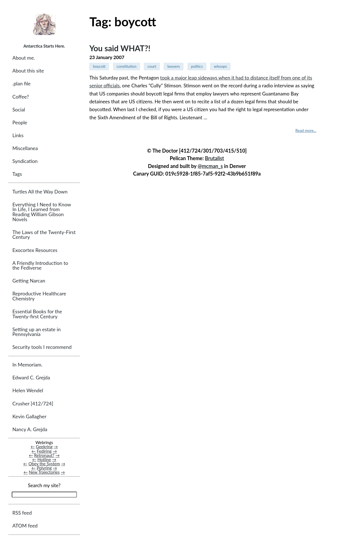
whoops (220, 66)
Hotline (44, 459)
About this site (28, 71)
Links (17, 135)
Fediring (44, 451)
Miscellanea (25, 148)
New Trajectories (44, 472)
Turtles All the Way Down (39, 192)
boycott (99, 66)
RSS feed (22, 513)
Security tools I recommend (42, 347)
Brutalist (214, 158)
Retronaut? (44, 455)
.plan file (21, 84)
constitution (126, 66)
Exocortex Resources (34, 250)
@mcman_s (210, 166)
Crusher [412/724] (32, 404)
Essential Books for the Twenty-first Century (37, 314)
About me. (23, 58)
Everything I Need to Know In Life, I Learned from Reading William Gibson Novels (41, 212)
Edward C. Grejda (31, 377)
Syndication (24, 161)
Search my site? (44, 485)
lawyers (173, 66)
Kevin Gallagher (29, 416)
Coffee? (20, 97)
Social (18, 110)
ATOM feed (24, 526)
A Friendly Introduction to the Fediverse (40, 265)
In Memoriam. (27, 365)
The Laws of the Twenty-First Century (44, 234)
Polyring (44, 467)
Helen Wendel (27, 390)
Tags (17, 174)
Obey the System (44, 463)
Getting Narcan (28, 281)
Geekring (44, 446)
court (152, 66)
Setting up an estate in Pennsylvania (36, 331)
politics (197, 66)
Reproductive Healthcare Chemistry (39, 296)
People (19, 122)
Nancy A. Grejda (29, 429)
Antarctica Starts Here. (44, 45)
